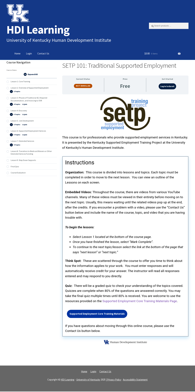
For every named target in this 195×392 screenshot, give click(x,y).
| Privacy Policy (113, 380)
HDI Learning (38, 29)
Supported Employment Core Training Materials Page (139, 301)
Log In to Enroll (167, 86)
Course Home (12, 70)
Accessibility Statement (135, 380)
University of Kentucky (88, 380)
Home (17, 53)
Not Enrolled (83, 86)
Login (29, 53)
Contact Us (43, 53)
